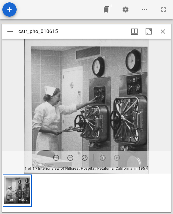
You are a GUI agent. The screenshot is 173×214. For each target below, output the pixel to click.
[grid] (86, 193)
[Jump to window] (106, 9)
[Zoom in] (56, 158)
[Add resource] (9, 9)
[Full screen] (163, 9)
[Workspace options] (144, 9)
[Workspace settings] (125, 9)
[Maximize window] (149, 31)
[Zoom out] (70, 158)
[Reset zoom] (84, 158)
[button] (17, 190)
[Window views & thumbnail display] (134, 31)
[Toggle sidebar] (10, 31)
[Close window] (163, 31)
